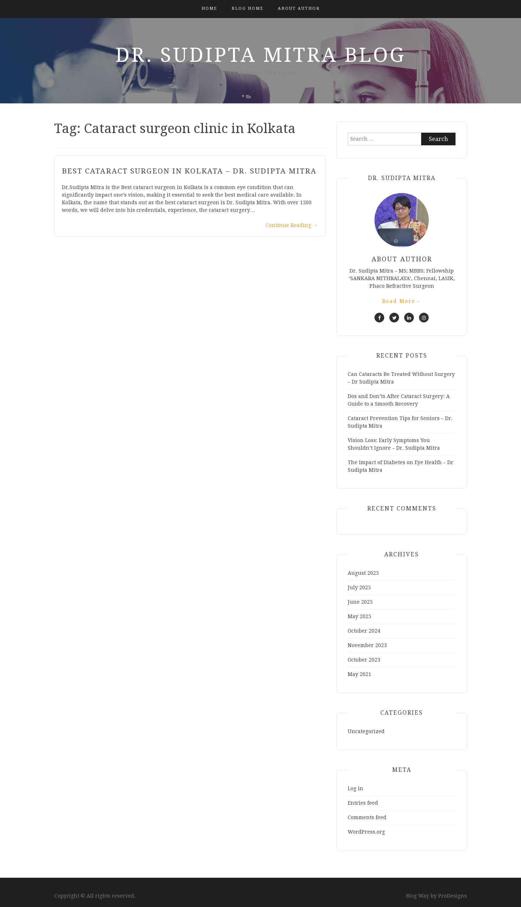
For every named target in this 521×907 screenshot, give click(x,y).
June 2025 (360, 602)
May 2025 (359, 616)
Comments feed (367, 817)
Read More (401, 301)
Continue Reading (292, 225)
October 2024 (364, 631)
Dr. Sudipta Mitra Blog (260, 55)
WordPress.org (366, 832)
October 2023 (364, 660)
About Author (299, 8)
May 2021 (359, 674)
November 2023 (367, 645)
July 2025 (359, 587)
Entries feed (363, 803)
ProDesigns (452, 896)
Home (209, 8)
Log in (355, 788)
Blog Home (247, 8)
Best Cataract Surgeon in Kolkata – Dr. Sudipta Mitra (189, 171)
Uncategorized (366, 731)
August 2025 (363, 573)
